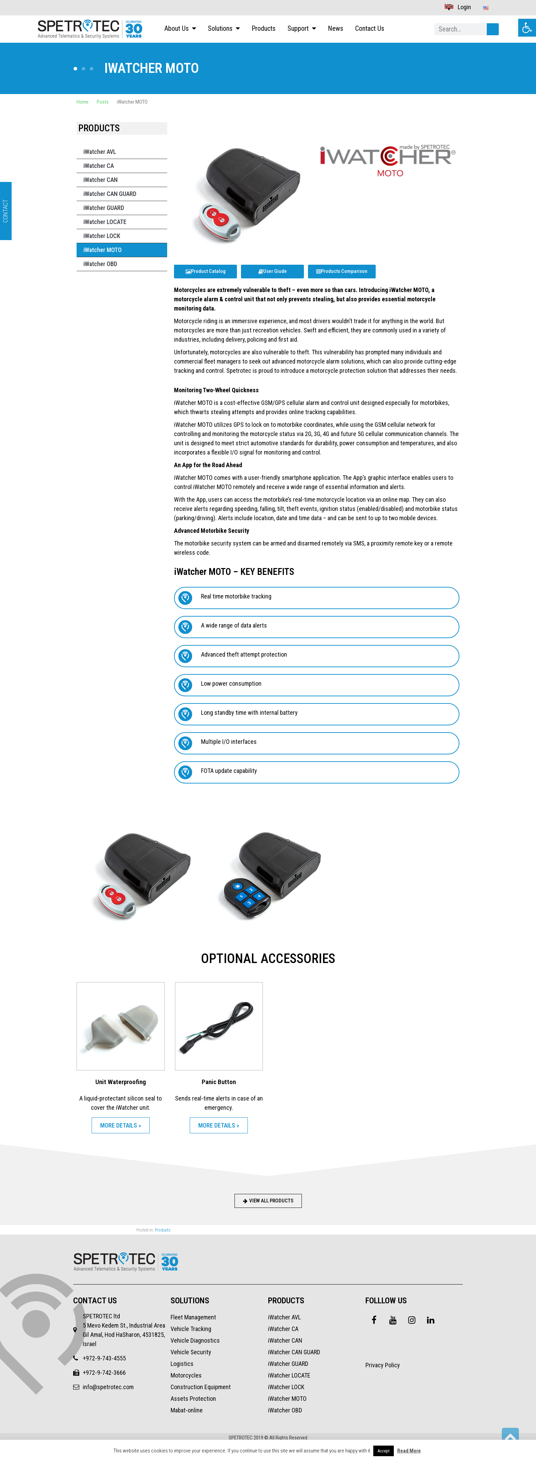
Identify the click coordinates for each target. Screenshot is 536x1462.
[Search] (493, 29)
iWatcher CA (98, 165)
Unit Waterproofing (120, 1082)
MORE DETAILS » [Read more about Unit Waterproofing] (120, 1125)
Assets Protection (193, 1398)
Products (264, 28)
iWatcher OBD (100, 263)
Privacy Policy (382, 1365)
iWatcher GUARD (103, 207)
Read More (409, 1451)
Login (457, 7)
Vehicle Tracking (191, 1328)
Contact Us (369, 28)
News (335, 28)
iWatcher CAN (100, 179)
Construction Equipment (201, 1387)
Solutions (224, 29)
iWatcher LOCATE (104, 221)
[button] (527, 28)
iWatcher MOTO (102, 249)
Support (301, 29)
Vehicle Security (191, 1352)
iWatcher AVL (99, 151)
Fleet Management (193, 1317)
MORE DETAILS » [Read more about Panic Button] (218, 1125)
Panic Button (219, 1082)
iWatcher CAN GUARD (109, 193)
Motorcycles (186, 1375)
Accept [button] (383, 1450)
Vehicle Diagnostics (195, 1340)
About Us (180, 29)
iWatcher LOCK (101, 235)
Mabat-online (187, 1410)
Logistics (182, 1363)
